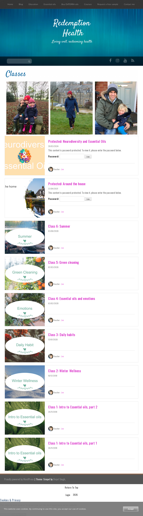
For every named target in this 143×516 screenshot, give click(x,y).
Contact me (129, 4)
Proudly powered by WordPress (19, 479)
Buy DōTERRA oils (70, 4)
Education (33, 4)
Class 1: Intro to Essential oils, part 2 (72, 406)
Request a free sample (107, 4)
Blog (21, 4)
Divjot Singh (59, 479)
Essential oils (50, 4)
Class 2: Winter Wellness (64, 370)
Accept (131, 509)
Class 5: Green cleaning (63, 262)
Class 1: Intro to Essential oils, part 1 (72, 443)
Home (10, 4)
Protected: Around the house (66, 183)
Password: (66, 156)
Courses (88, 4)
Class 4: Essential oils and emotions (71, 298)
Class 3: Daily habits (61, 334)
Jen (62, 169)
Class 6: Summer (59, 226)
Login (68, 495)
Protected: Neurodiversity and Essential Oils (77, 141)
